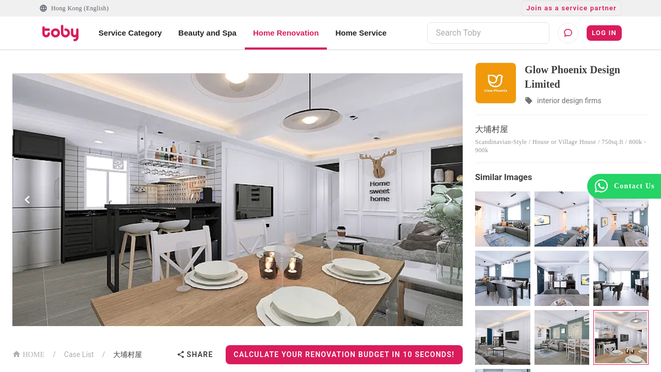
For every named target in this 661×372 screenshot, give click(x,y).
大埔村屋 (127, 354)
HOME (28, 354)
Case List (79, 354)
